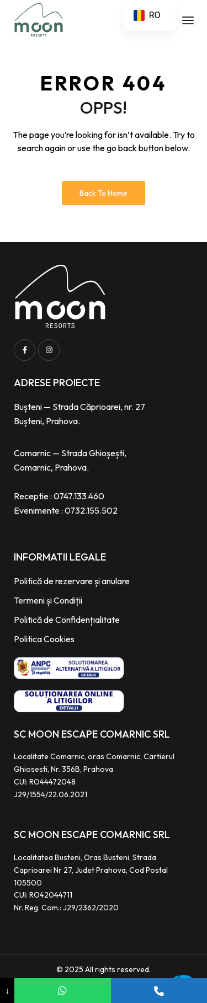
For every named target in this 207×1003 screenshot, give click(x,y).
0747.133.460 (79, 496)
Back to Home (103, 193)
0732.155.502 (91, 510)
